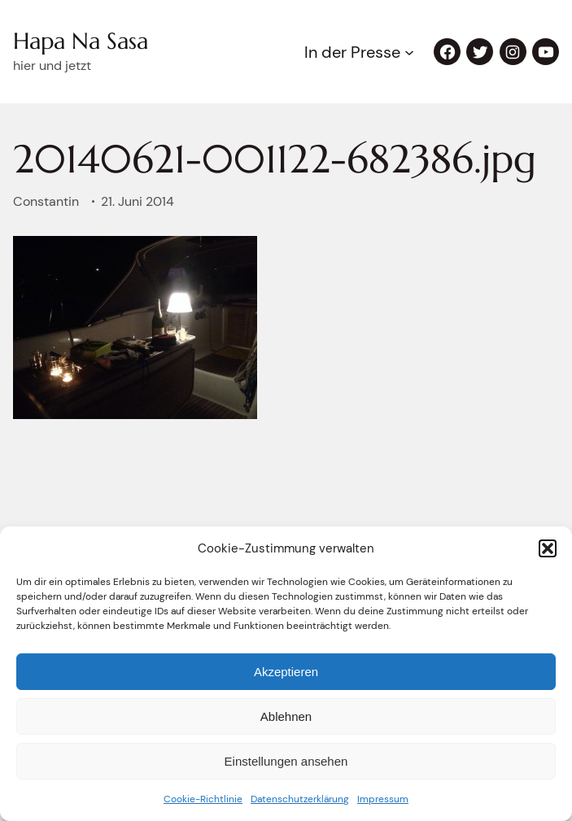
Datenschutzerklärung (300, 799)
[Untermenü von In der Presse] (409, 52)
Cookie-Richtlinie (203, 799)
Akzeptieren (286, 672)
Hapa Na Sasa (80, 41)
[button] (547, 548)
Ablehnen (286, 716)
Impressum (382, 799)
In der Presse (352, 52)
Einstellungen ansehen (286, 761)
